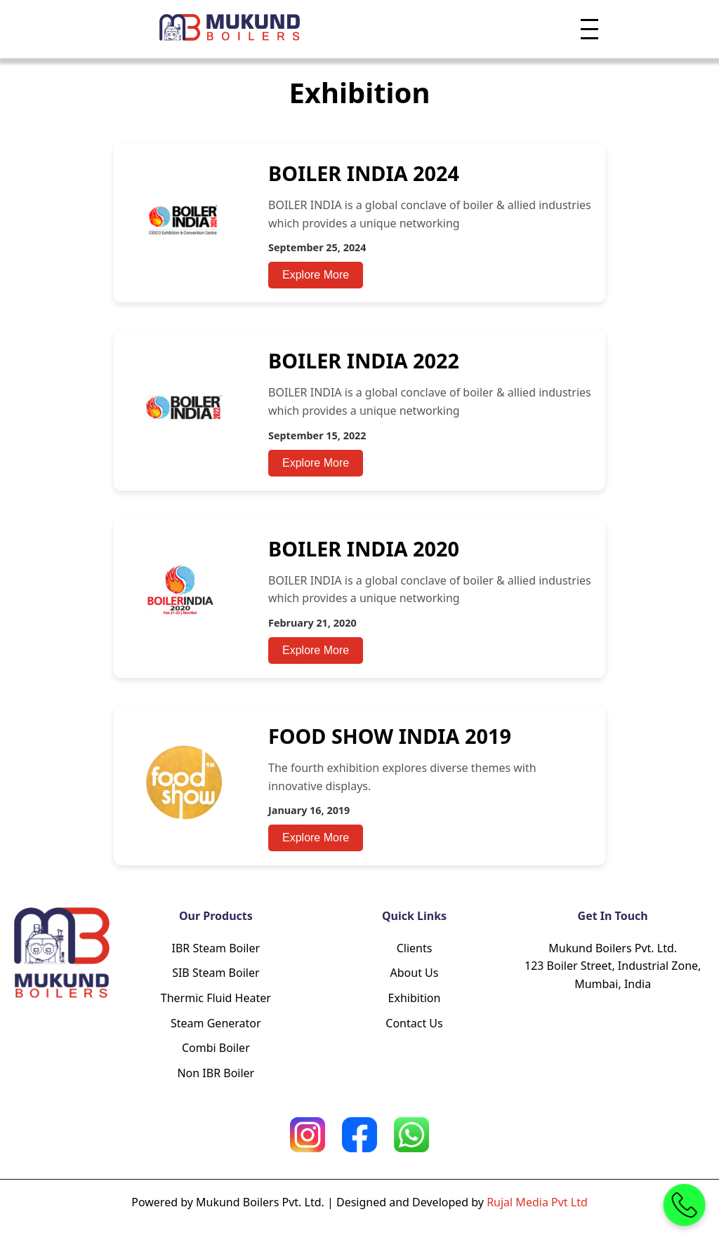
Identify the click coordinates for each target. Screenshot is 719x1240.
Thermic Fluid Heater (216, 998)
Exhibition (414, 998)
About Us (414, 972)
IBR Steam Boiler (216, 948)
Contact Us (413, 1023)
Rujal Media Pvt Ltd (537, 1202)
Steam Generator (216, 1023)
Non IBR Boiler (215, 1073)
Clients (415, 948)
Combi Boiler (216, 1047)
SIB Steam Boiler (215, 972)
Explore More (315, 275)
